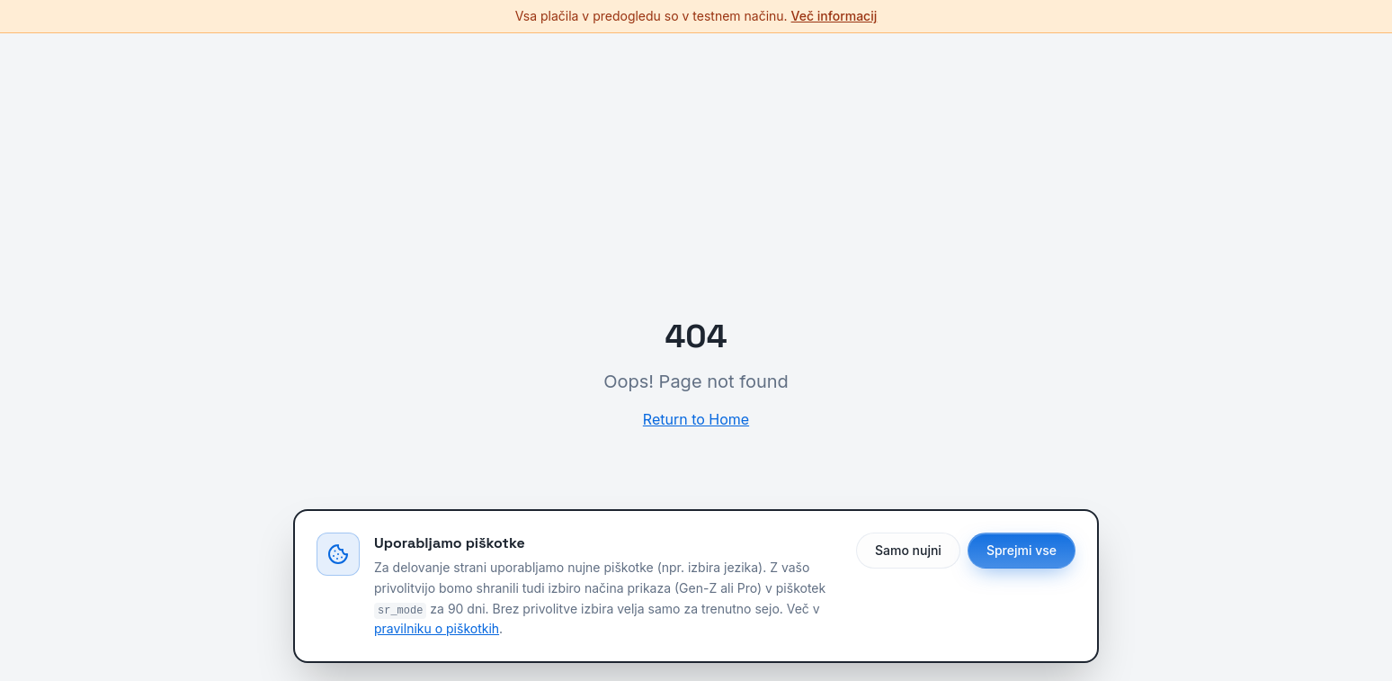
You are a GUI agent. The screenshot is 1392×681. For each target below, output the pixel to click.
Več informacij (834, 15)
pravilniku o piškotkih (436, 628)
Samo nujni (908, 550)
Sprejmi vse (1021, 550)
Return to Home (696, 419)
